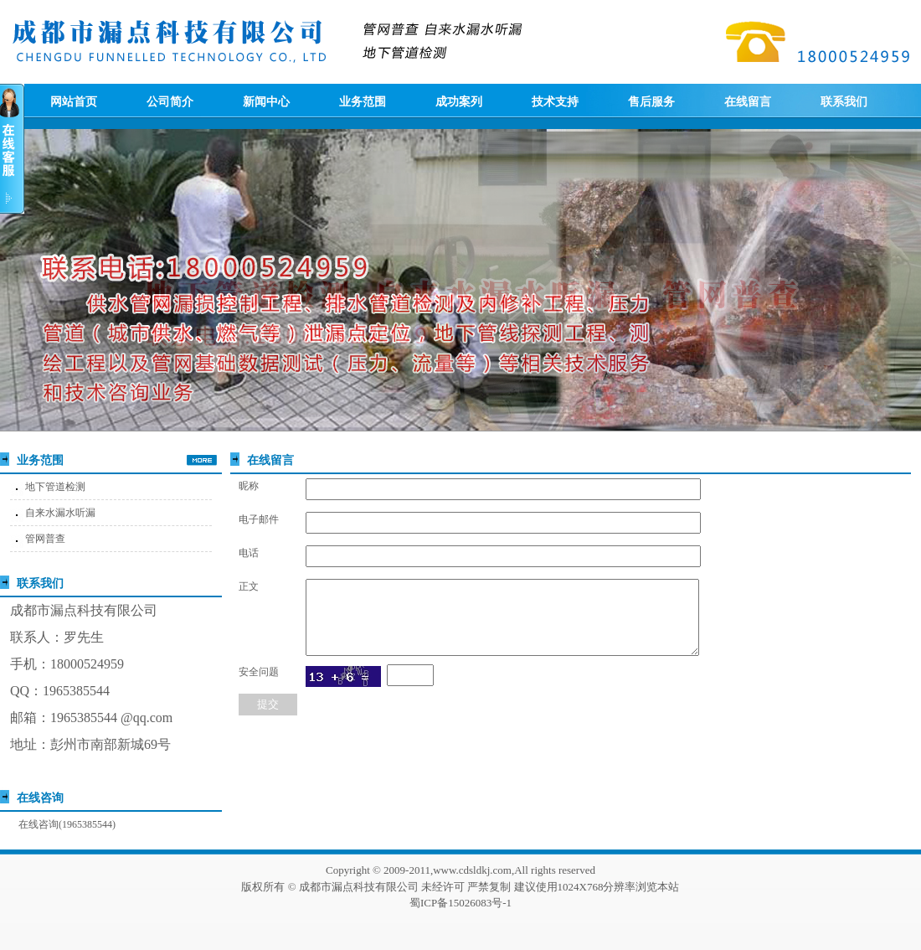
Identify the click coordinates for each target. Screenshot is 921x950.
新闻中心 (266, 102)
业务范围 (362, 102)
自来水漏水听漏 (60, 513)
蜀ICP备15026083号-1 (460, 902)
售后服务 (651, 102)
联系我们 (844, 102)
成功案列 (458, 102)
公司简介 (170, 102)
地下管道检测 (55, 487)
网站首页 (73, 102)
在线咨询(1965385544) (67, 824)
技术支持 (555, 102)
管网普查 (45, 539)
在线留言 (747, 102)
